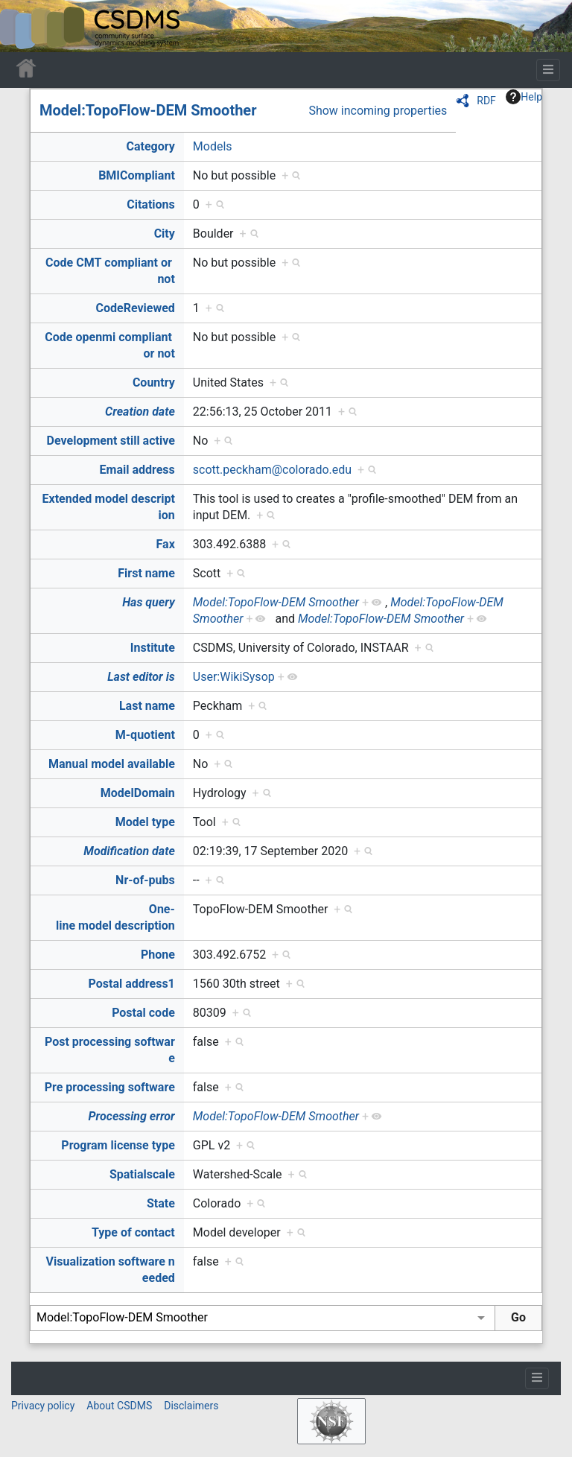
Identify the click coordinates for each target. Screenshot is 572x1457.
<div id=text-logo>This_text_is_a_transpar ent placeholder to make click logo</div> (24, 26)
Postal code (143, 1013)
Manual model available (111, 764)
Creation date (140, 411)
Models (212, 146)
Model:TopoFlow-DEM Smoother (148, 110)
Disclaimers (191, 1406)
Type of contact (133, 1232)
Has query (148, 602)
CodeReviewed (134, 308)
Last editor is (141, 677)
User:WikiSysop (234, 677)
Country (154, 382)
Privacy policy (42, 1406)
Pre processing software (110, 1087)
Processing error (132, 1116)
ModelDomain (138, 793)
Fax (165, 544)
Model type (145, 822)
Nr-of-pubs (145, 880)
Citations (151, 204)
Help (524, 96)
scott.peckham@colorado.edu (272, 470)
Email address (137, 470)
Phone (158, 954)
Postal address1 (132, 984)
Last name (147, 706)
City (164, 233)
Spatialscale (142, 1174)
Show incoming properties (377, 111)
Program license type (117, 1145)
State (161, 1203)
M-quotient (145, 735)
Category (150, 146)
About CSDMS (119, 1406)
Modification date (128, 851)
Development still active (111, 441)
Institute (152, 648)
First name (146, 573)
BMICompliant (136, 175)
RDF (486, 101)
